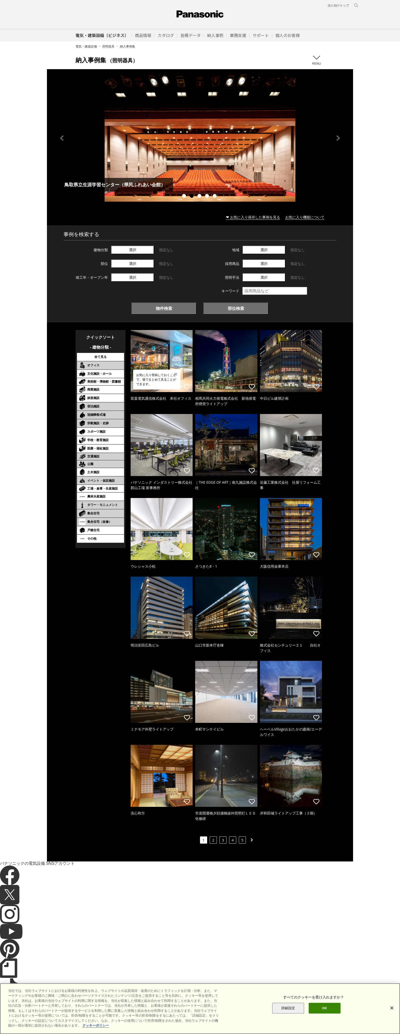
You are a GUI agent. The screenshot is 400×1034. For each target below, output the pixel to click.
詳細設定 (288, 1008)
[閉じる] (391, 1008)
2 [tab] (192, 196)
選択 (132, 249)
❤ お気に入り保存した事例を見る (253, 217)
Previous (62, 138)
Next (338, 138)
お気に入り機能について (304, 217)
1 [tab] (184, 196)
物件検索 (164, 308)
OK (324, 1008)
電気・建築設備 (86, 46)
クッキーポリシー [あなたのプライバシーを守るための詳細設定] (95, 1025)
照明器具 (108, 46)
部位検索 (236, 308)
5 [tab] (215, 196)
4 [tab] (207, 196)
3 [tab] (200, 196)
